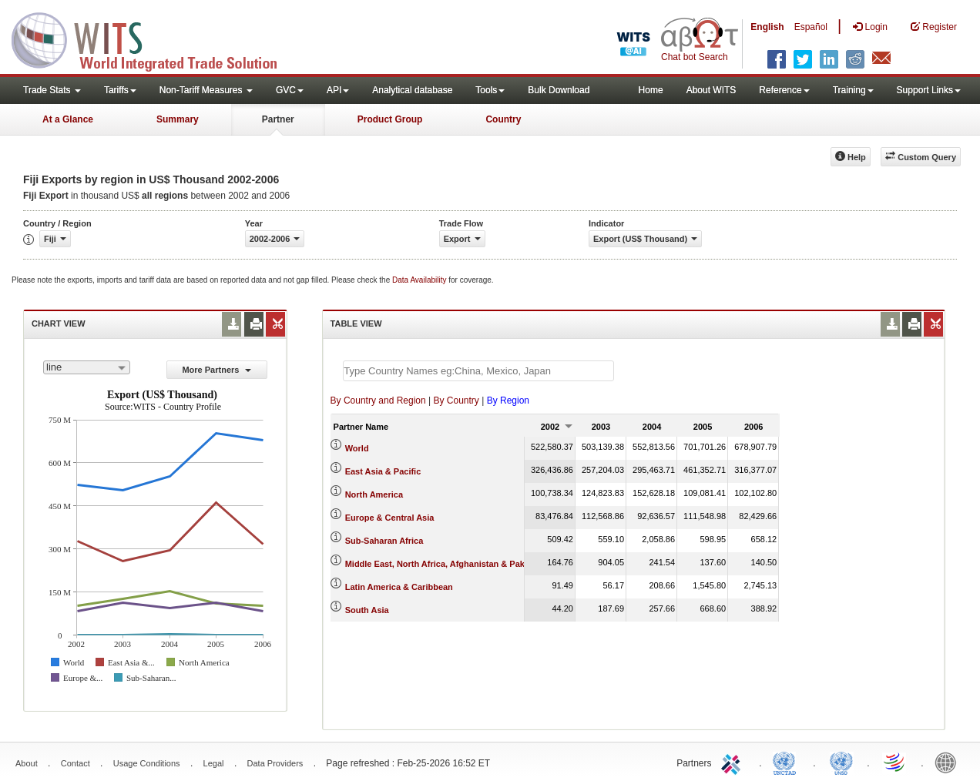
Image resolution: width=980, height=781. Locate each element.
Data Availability (420, 280)
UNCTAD (787, 761)
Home (651, 90)
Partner (278, 119)
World (357, 448)
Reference (784, 90)
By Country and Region (378, 400)
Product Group (390, 119)
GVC (290, 90)
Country (503, 119)
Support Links (929, 90)
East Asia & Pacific (383, 471)
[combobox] (86, 367)
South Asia (367, 610)
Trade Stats (52, 90)
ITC (733, 761)
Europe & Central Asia (390, 517)
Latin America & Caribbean (399, 587)
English (767, 27)
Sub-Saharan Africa (384, 540)
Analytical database (412, 90)
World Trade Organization (895, 761)
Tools (490, 90)
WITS (154, 38)
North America (374, 494)
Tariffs (120, 90)
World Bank (949, 761)
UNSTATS (841, 761)
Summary (177, 119)
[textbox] (478, 370)
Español (810, 27)
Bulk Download (558, 90)
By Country (455, 400)
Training (853, 90)
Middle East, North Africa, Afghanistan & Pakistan (445, 563)
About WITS (711, 90)
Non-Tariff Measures (206, 90)
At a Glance (67, 119)
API (338, 90)
